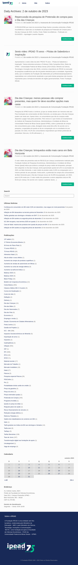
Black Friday (8, 279)
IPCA (5, 355)
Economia (7, 315)
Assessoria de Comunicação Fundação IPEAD (57, 23)
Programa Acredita (10, 401)
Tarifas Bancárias (10, 434)
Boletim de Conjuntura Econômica (15, 282)
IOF (5, 349)
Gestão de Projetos (10, 327)
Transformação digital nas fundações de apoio (19, 440)
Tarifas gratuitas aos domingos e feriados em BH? (20, 215)
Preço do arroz (9, 391)
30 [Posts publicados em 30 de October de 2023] (19, 476)
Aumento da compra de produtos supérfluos (18, 260)
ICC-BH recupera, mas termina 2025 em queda (19, 221)
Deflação (7, 297)
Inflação (6, 346)
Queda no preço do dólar (12, 404)
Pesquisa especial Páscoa (12, 376)
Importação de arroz (10, 337)
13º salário (7, 239)
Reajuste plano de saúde (12, 407)
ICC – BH (7, 331)
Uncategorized (9, 443)
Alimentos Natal (9, 254)
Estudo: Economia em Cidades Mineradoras (18, 321)
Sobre (47, 3)
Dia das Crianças (9, 303)
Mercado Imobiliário (10, 367)
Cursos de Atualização (11, 291)
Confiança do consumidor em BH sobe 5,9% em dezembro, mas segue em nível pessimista (34, 207)
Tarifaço (6, 431)
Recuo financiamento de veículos (15, 410)
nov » (72, 480)
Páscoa (6, 373)
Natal (5, 370)
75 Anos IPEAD (9, 251)
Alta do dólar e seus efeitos (13, 257)
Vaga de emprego (10, 446)
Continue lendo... (67, 39)
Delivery (6, 300)
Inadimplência (8, 343)
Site (35, 3)
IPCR (6, 358)
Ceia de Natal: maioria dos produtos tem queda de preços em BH (25, 224)
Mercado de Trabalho (11, 364)
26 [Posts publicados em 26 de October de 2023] (49, 473)
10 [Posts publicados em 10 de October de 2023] (29, 468)
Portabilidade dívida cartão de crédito (16, 385)
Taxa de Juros (8, 437)
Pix (5, 382)
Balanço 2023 (8, 273)
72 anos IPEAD (9, 248)
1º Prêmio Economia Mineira (13, 242)
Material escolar (9, 361)
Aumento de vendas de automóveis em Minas (19, 264)
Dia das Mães (8, 306)
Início (22, 3)
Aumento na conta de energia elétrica (16, 266)
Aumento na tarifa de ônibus (13, 270)
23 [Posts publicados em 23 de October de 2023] (19, 473)
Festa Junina (8, 324)
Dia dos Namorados (10, 309)
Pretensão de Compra (11, 398)
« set (6, 480)
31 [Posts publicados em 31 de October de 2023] (29, 476)
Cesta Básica (8, 285)
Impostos (7, 340)
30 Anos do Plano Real (11, 245)
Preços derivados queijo (12, 394)
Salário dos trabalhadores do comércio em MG (19, 419)
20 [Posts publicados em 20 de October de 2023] (59, 471)
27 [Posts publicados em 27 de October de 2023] (59, 473)
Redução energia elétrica (12, 413)
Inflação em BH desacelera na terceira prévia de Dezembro (23, 212)
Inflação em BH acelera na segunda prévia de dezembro (22, 218)
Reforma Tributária (10, 416)
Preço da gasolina (10, 388)
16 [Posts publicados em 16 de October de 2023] (19, 471)
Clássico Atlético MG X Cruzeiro (14, 288)
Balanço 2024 (8, 276)
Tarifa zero (7, 428)
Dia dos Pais (8, 312)
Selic (5, 422)
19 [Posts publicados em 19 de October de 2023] (49, 471)
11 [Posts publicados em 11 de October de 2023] (39, 468)
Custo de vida (8, 294)
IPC (5, 352)
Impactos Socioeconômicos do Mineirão (17, 334)
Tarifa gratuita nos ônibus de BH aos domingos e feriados (23, 425)
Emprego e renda (10, 318)
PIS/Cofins (7, 379)
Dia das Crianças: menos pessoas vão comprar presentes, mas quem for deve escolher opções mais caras (42, 101)
